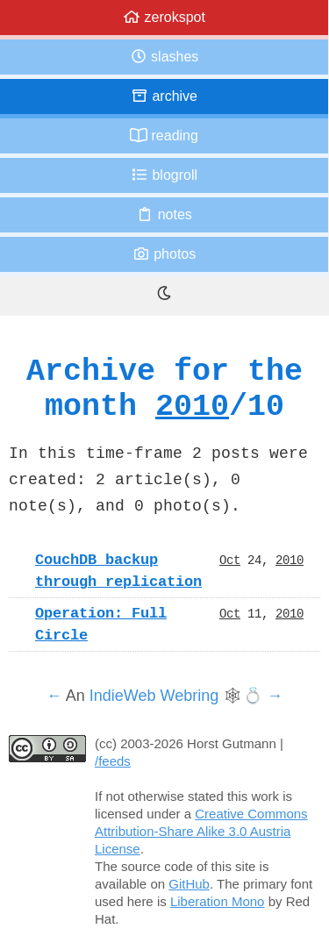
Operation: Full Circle (101, 624)
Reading (164, 135)
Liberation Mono (217, 901)
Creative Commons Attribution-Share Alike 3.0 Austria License (201, 831)
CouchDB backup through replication (118, 570)
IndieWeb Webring (153, 695)
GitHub (189, 883)
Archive (164, 96)
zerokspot (164, 17)
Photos (164, 253)
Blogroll (164, 175)
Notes (164, 214)
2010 (192, 405)
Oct (229, 560)
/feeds (113, 761)
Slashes (164, 56)
